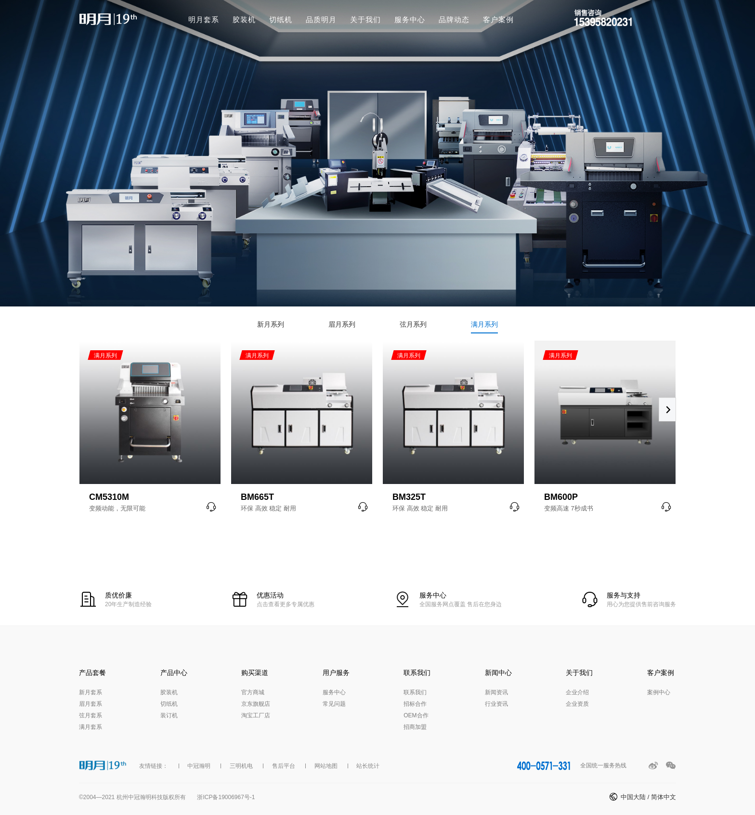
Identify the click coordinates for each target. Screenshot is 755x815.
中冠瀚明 (198, 766)
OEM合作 (416, 715)
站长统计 (367, 766)
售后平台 (283, 766)
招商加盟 (415, 727)
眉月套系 (90, 704)
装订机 (169, 715)
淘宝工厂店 (255, 715)
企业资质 (577, 704)
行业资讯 (496, 704)
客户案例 (498, 19)
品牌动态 (454, 19)
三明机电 (241, 766)
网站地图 (326, 766)
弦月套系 (90, 715)
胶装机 (244, 19)
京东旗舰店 (255, 704)
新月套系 (90, 692)
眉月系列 (341, 324)
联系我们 (415, 692)
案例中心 (658, 692)
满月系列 (484, 324)
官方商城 (252, 692)
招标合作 (415, 704)
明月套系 (203, 19)
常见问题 (334, 704)
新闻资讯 (496, 692)
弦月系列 (413, 324)
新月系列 (270, 324)
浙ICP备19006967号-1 (226, 797)
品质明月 (321, 19)
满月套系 (90, 727)
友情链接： (153, 766)
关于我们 (365, 19)
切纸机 (280, 19)
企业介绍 (577, 692)
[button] (667, 409)
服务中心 (409, 19)
